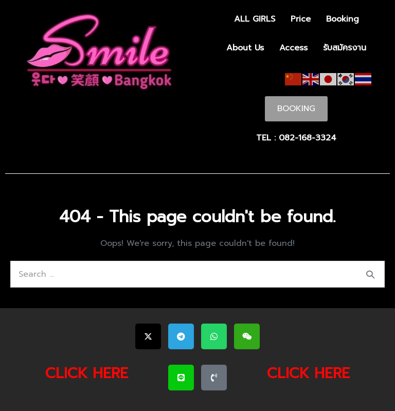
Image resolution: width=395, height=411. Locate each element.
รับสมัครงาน (344, 48)
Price (301, 19)
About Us (245, 48)
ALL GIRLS (254, 19)
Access (293, 48)
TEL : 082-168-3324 (296, 138)
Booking (342, 19)
